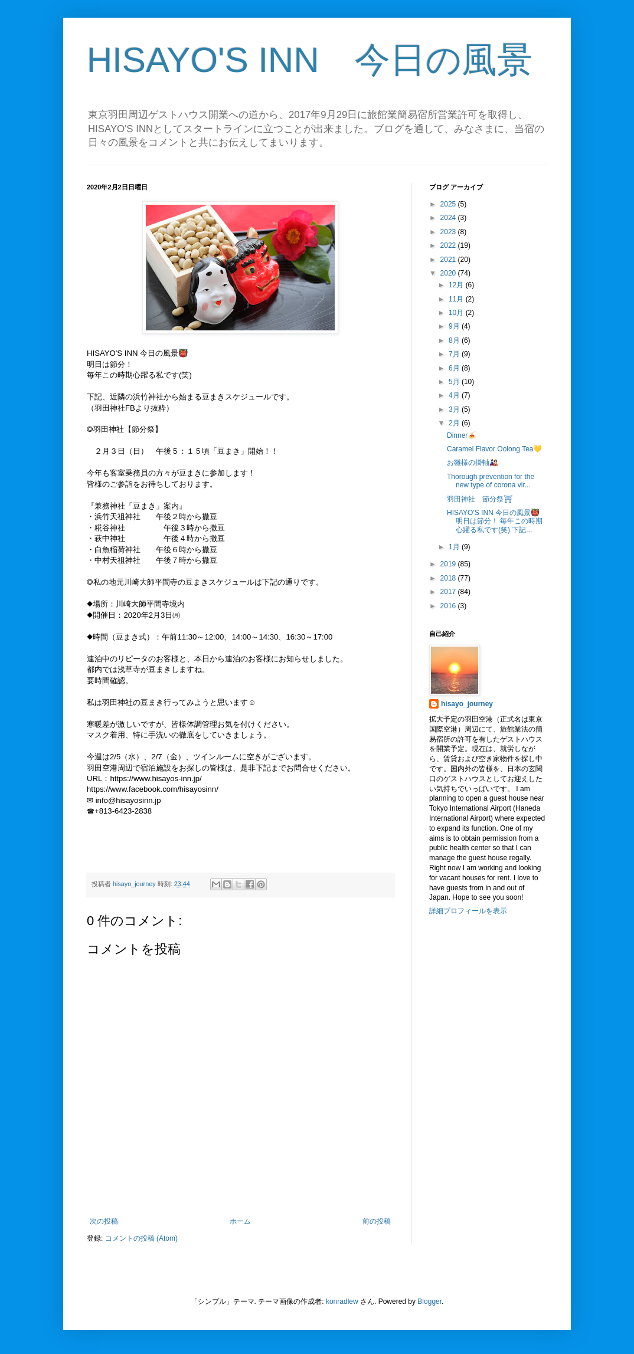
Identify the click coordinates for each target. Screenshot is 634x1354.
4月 (455, 395)
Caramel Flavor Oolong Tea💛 (495, 449)
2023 (449, 232)
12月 (457, 285)
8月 (455, 340)
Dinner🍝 (461, 435)
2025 (449, 204)
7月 (455, 354)
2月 (455, 423)
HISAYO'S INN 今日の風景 (309, 60)
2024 (449, 218)
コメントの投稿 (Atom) (141, 1238)
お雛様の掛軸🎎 (472, 462)
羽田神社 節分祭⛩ (479, 499)
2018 (449, 578)
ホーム (240, 1221)
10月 (457, 313)
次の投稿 (104, 1221)
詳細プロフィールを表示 (468, 911)
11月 (457, 299)
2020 (449, 273)
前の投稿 (376, 1221)
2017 (449, 592)
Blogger (429, 1301)
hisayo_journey (467, 704)
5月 (455, 382)
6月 (455, 368)
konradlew (342, 1301)
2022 (449, 245)
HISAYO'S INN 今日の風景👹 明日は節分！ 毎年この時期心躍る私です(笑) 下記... (495, 521)
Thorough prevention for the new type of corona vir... (490, 481)
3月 (455, 409)
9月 (455, 326)
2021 (449, 259)
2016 (449, 606)
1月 (455, 547)
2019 (449, 564)
